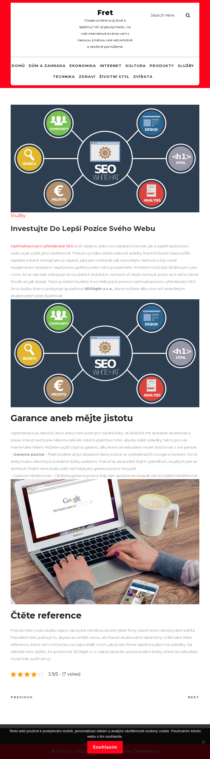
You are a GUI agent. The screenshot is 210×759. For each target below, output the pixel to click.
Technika (64, 76)
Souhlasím (105, 747)
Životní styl (114, 76)
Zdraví (87, 76)
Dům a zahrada (47, 65)
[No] (203, 742)
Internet (111, 65)
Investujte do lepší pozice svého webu (83, 228)
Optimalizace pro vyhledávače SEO (42, 246)
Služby (186, 65)
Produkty (162, 65)
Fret (105, 12)
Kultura (136, 65)
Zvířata (143, 76)
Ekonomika (82, 65)
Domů (18, 65)
